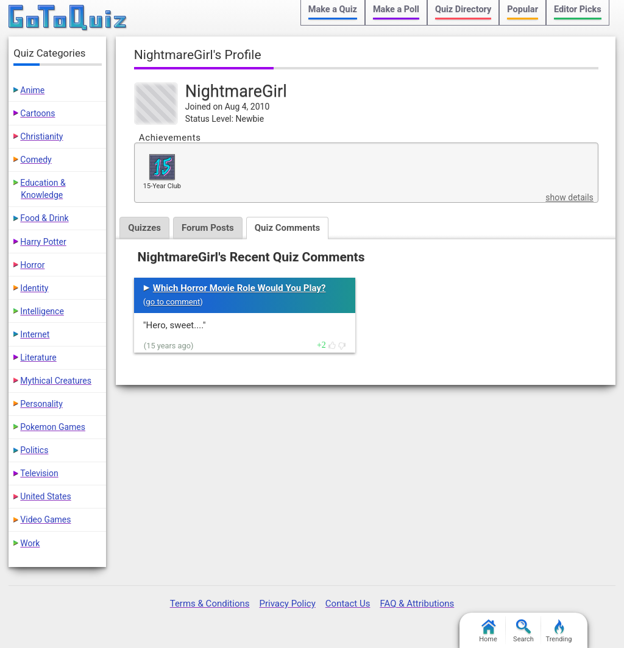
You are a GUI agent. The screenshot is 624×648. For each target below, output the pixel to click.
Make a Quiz (332, 9)
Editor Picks (577, 9)
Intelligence (42, 311)
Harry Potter (43, 242)
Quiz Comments (288, 227)
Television (39, 473)
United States (45, 496)
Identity (34, 288)
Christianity (41, 136)
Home (488, 631)
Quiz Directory (463, 9)
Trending (559, 631)
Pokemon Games (52, 427)
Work (30, 543)
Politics (34, 450)
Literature (38, 357)
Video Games (45, 519)
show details (569, 197)
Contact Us (347, 603)
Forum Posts (208, 227)
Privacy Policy (287, 603)
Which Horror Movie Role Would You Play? (239, 288)
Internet (34, 334)
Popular (522, 9)
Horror (32, 265)
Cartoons (37, 113)
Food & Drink (44, 218)
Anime (32, 90)
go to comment (173, 301)
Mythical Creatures (55, 381)
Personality (41, 404)
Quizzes (144, 227)
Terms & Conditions (210, 603)
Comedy (35, 159)
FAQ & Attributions (417, 603)
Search (523, 631)
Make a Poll (396, 9)
